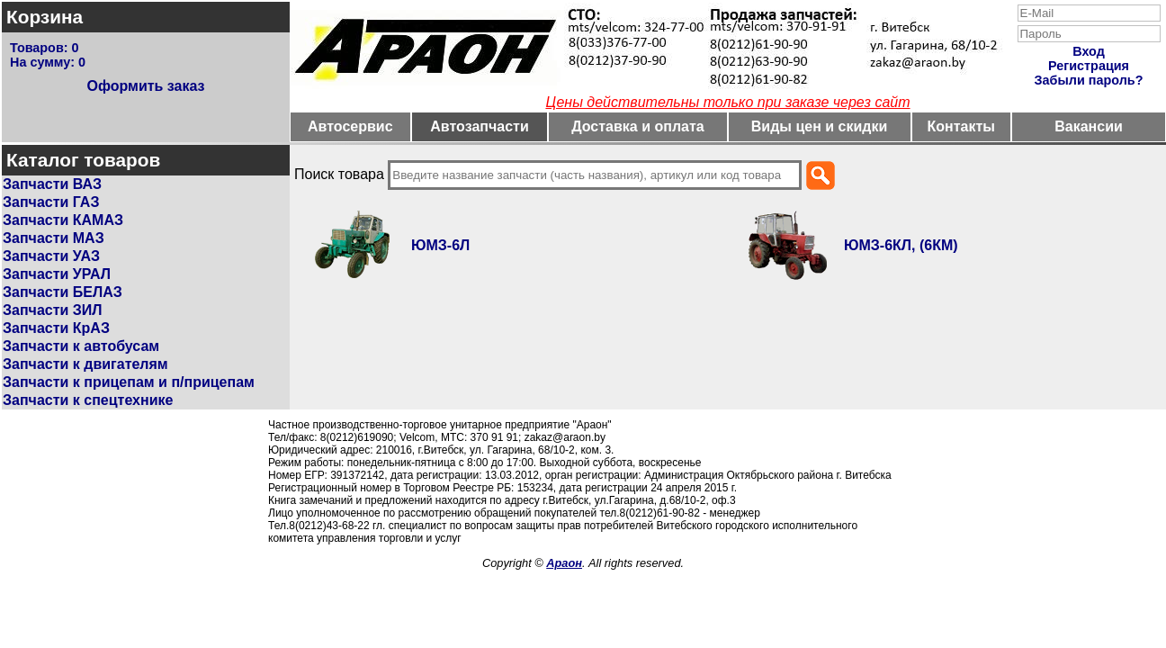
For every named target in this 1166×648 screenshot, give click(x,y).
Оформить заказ (145, 86)
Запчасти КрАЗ (56, 328)
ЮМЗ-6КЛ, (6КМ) (901, 245)
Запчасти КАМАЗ (63, 220)
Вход (1088, 51)
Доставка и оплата (637, 126)
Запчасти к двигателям (85, 364)
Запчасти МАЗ (53, 238)
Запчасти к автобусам (81, 346)
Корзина (44, 16)
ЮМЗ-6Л (440, 245)
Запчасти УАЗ (51, 256)
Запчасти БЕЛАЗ (62, 292)
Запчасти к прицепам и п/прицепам (129, 382)
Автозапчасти (479, 126)
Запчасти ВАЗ (52, 184)
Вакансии (1088, 126)
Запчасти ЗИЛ (53, 310)
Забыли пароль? (1089, 80)
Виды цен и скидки (819, 126)
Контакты (961, 126)
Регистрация (1088, 65)
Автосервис (350, 126)
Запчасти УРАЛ (57, 274)
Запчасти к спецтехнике (88, 400)
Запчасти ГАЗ (51, 202)
